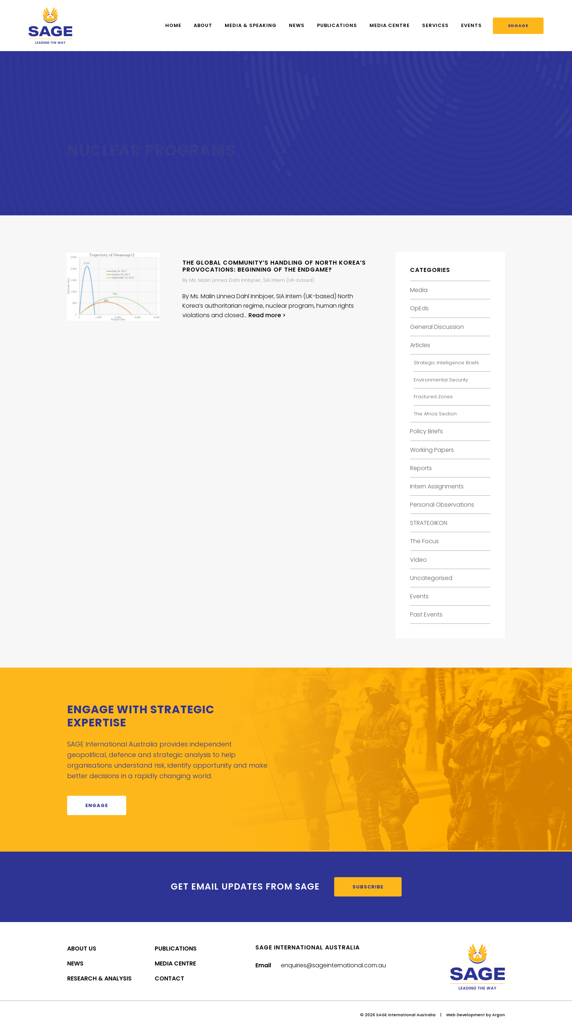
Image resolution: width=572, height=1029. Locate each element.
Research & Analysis (99, 978)
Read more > (267, 315)
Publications (337, 25)
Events (471, 25)
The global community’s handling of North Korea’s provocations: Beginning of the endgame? (274, 266)
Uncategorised (431, 578)
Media (419, 290)
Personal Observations (442, 504)
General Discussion (437, 327)
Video (418, 560)
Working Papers (432, 450)
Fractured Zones (433, 396)
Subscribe (367, 886)
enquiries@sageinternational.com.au (333, 965)
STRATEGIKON (428, 523)
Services (435, 25)
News (297, 25)
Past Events (426, 614)
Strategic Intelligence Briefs (446, 362)
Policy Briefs (426, 431)
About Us (81, 948)
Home (173, 25)
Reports (421, 468)
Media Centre (390, 25)
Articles (420, 345)
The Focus (424, 541)
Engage (518, 25)
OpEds (419, 308)
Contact (169, 978)
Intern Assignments (437, 486)
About (203, 25)
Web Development (465, 1015)
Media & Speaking (251, 25)
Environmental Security (441, 379)
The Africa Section (435, 413)
